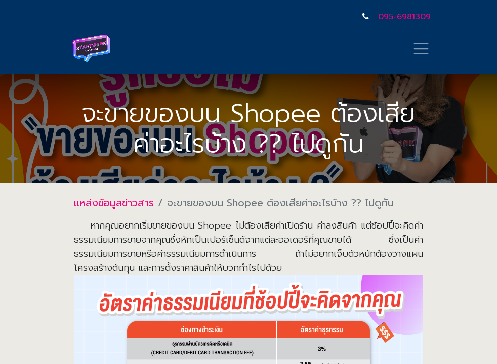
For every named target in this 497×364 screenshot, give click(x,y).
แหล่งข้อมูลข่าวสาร (114, 202)
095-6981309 (404, 17)
